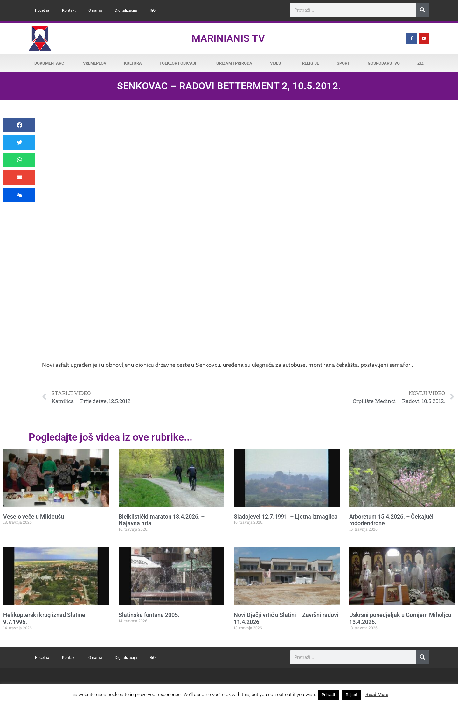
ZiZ (420, 63)
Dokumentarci (50, 63)
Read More (376, 694)
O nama (95, 10)
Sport (343, 63)
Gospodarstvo (384, 63)
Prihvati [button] (328, 694)
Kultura (133, 63)
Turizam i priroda (233, 63)
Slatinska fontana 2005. (149, 614)
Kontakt (69, 10)
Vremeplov (94, 63)
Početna (42, 10)
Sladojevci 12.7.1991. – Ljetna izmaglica (285, 516)
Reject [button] (351, 694)
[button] (19, 125)
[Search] (422, 10)
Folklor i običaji (178, 63)
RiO (153, 10)
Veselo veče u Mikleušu (33, 516)
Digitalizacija (126, 10)
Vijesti (277, 63)
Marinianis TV (228, 38)
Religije (310, 63)
